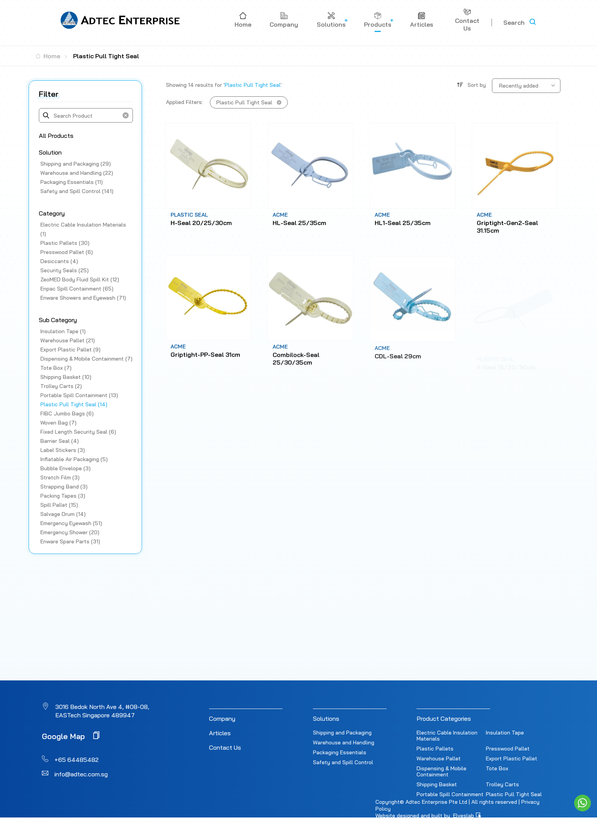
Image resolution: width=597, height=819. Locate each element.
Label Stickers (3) (62, 450)
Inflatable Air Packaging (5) (74, 459)
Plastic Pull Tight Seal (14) (73, 404)
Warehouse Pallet (439, 758)
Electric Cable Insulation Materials (447, 735)
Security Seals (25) (64, 270)
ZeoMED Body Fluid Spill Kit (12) (79, 279)
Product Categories (444, 718)
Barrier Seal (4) (59, 440)
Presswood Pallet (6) (66, 252)
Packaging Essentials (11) (71, 182)
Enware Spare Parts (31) (70, 541)
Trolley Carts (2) (61, 386)
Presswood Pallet (508, 748)
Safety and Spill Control (343, 762)
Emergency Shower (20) (69, 532)
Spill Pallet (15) (59, 504)
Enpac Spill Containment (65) (76, 288)
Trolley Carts (502, 784)
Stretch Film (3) (60, 477)
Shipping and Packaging (342, 732)
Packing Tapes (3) (62, 495)
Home (48, 56)
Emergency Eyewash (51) (71, 523)
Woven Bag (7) (58, 422)
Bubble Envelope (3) (65, 468)
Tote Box (497, 768)
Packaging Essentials (339, 752)
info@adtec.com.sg (81, 774)
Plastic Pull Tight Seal (514, 794)
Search (514, 22)
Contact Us (225, 747)
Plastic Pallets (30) (64, 242)
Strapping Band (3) (64, 486)
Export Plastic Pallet (511, 758)
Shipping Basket (437, 784)
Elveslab (467, 815)
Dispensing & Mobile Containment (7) (86, 358)
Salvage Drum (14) (63, 514)
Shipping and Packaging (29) (75, 163)
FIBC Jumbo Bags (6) (67, 413)
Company (222, 718)
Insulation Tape (505, 732)
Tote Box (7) (56, 367)
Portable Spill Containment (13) (79, 395)
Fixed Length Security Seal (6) (78, 431)
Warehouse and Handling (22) (76, 172)
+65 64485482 (76, 759)
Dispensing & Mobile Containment (441, 771)
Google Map (70, 735)
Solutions (326, 718)
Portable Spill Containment (450, 794)
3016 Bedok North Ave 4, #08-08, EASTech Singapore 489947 (102, 711)
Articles (220, 733)
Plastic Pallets (435, 748)
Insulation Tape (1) (63, 331)
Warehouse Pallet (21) (67, 340)
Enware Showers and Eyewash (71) (83, 297)
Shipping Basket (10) (65, 377)
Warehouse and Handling (343, 742)
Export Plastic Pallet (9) (70, 349)
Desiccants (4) (59, 261)
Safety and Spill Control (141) (76, 191)
